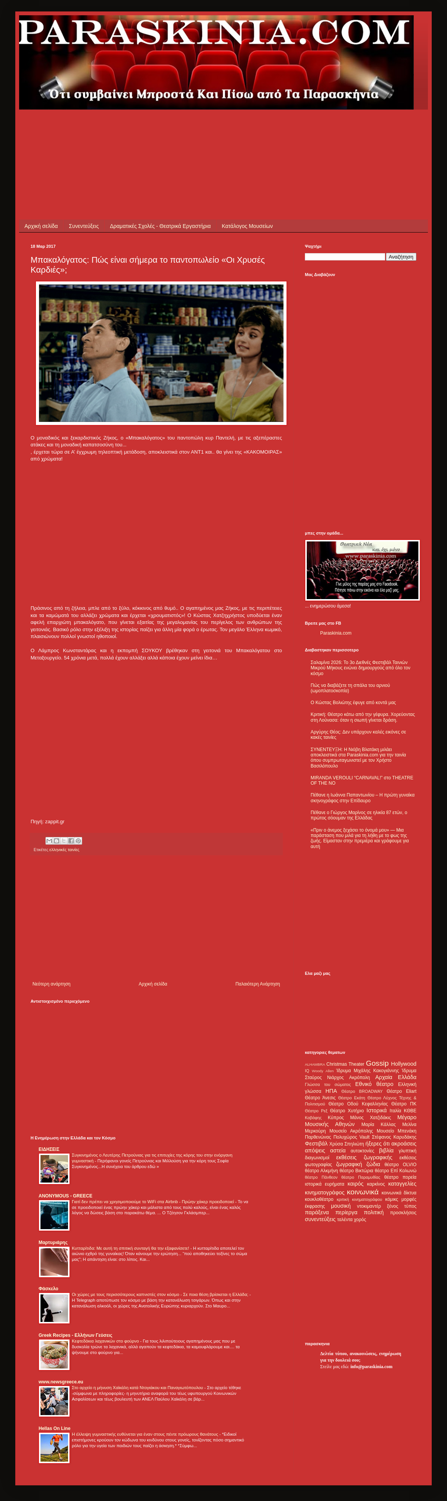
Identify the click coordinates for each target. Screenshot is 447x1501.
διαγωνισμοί (317, 1157)
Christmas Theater (345, 1064)
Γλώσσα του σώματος (328, 1084)
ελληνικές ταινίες (64, 849)
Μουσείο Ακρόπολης (351, 1131)
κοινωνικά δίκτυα (399, 1193)
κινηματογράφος (325, 1192)
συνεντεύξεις (320, 1219)
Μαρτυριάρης (53, 1242)
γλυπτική (407, 1151)
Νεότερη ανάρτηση (51, 984)
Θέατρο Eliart (401, 1091)
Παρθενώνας (318, 1137)
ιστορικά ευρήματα (324, 1184)
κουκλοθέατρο (319, 1199)
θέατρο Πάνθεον (321, 1177)
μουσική (341, 1206)
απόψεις (315, 1150)
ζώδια (373, 1164)
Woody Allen (323, 1071)
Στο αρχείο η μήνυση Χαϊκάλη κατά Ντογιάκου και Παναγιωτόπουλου (138, 1387)
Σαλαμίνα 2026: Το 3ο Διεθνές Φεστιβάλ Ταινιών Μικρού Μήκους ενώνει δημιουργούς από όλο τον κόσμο (360, 668)
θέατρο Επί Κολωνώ (395, 1170)
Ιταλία (395, 1110)
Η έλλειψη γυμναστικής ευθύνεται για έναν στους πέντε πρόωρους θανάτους (145, 1434)
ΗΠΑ (331, 1091)
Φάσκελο (48, 1288)
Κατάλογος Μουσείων (247, 226)
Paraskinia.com (335, 633)
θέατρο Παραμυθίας (361, 1177)
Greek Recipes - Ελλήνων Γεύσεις (75, 1335)
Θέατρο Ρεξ (316, 1110)
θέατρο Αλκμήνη (321, 1170)
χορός (360, 1219)
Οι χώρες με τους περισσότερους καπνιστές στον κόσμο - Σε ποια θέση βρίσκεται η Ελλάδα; (160, 1294)
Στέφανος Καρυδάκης (394, 1137)
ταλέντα (345, 1219)
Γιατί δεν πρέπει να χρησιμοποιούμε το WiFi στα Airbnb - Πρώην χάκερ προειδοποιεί (153, 1201)
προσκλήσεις (403, 1212)
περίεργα (346, 1212)
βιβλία (386, 1150)
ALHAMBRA (315, 1064)
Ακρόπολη (359, 1077)
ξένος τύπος (401, 1206)
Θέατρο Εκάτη (351, 1097)
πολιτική (374, 1212)
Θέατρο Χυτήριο (347, 1110)
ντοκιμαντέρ (369, 1206)
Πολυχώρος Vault (352, 1137)
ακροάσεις (404, 1144)
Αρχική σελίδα (41, 226)
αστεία (338, 1150)
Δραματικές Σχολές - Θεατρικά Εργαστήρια (160, 226)
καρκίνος (376, 1184)
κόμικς (391, 1199)
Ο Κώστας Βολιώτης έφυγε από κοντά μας (353, 702)
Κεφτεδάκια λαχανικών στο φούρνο (106, 1341)
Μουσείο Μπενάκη (396, 1131)
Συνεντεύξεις (84, 226)
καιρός (356, 1184)
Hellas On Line (54, 1428)
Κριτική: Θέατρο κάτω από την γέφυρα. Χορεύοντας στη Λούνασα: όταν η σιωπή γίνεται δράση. (363, 717)
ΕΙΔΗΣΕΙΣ (49, 1149)
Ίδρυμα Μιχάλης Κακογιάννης (367, 1070)
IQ (307, 1070)
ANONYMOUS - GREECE (65, 1196)
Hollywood (403, 1064)
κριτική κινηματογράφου (359, 1199)
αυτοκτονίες (362, 1151)
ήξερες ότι (377, 1144)
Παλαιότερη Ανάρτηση (257, 984)
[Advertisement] (170, 127)
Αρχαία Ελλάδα (395, 1077)
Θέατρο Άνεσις (320, 1097)
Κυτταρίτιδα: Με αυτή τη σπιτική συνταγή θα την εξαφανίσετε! (131, 1248)
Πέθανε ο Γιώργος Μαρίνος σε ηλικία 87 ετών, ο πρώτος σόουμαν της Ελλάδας (359, 815)
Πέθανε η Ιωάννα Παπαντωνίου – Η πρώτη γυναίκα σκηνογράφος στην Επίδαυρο (363, 797)
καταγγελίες (402, 1184)
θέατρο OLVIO (400, 1164)
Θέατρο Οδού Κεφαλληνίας (358, 1104)
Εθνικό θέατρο (374, 1084)
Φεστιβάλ (316, 1144)
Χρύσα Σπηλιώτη (346, 1144)
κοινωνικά (363, 1192)
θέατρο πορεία (400, 1177)
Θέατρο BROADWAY (362, 1091)
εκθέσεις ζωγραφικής (364, 1157)
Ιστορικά (376, 1110)
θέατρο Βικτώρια (356, 1170)
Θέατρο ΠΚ (403, 1104)
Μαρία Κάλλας (378, 1124)
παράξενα (317, 1212)
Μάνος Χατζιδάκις (370, 1117)
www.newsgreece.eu (61, 1382)
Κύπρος (336, 1117)
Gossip (377, 1063)
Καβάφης (313, 1117)
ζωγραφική (349, 1164)
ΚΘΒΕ (410, 1110)
